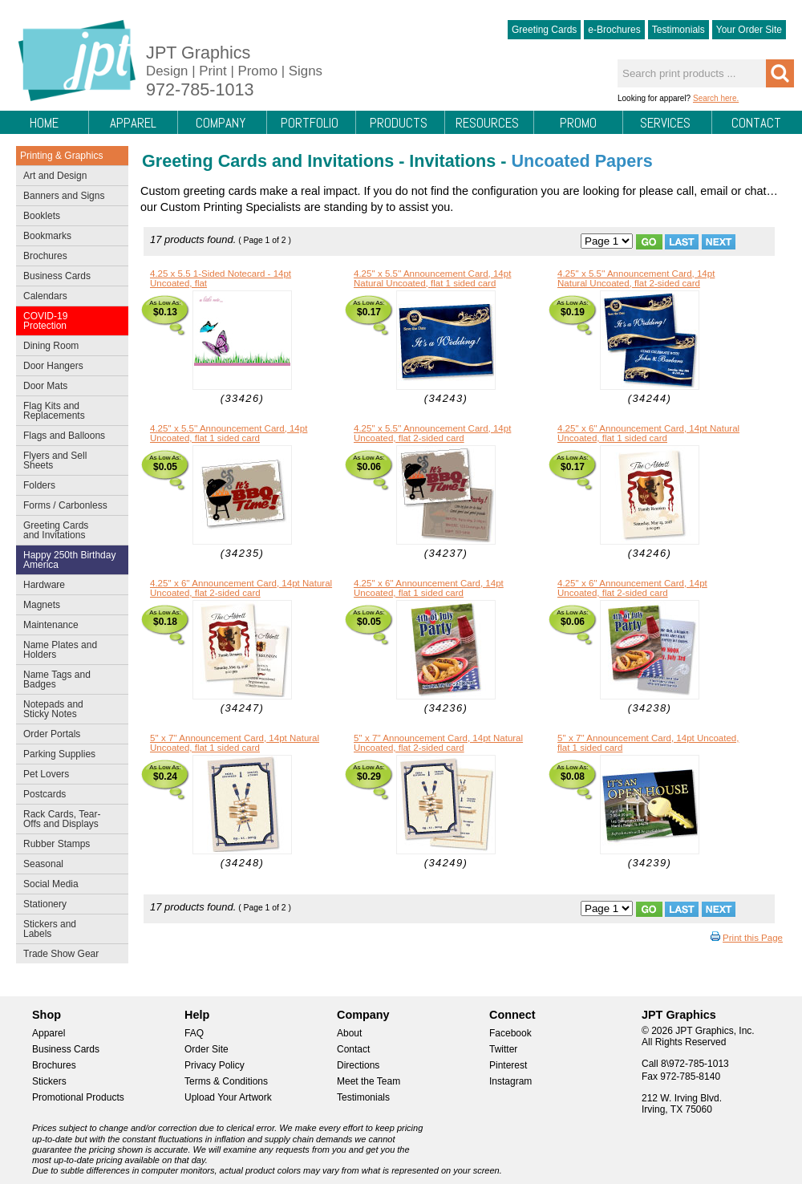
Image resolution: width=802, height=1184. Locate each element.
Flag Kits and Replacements (68, 410)
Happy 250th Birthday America (69, 559)
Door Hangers (68, 367)
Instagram (510, 1081)
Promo (578, 123)
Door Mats (68, 387)
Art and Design (68, 177)
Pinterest (508, 1065)
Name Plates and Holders (60, 649)
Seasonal (68, 865)
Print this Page (753, 938)
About (349, 1033)
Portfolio (309, 123)
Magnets (41, 604)
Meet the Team (368, 1081)
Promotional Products (78, 1097)
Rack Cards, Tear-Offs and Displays (68, 819)
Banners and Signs (68, 197)
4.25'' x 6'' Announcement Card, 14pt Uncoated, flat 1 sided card (429, 588)
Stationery (68, 905)
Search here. (716, 98)
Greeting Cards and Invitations (68, 530)
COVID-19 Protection (68, 320)
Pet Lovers (68, 775)
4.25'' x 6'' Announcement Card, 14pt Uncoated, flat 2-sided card (632, 588)
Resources (487, 123)
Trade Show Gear (68, 955)
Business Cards (68, 277)
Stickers (49, 1081)
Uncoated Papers (581, 161)
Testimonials (678, 29)
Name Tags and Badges (68, 679)
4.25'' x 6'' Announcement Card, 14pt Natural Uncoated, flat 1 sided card (648, 433)
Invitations (452, 161)
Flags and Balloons (68, 437)
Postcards (68, 796)
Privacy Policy (214, 1065)
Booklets (41, 215)
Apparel (133, 123)
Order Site (206, 1049)
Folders (68, 487)
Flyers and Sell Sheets (68, 460)
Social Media (68, 885)
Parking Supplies (68, 755)
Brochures (68, 257)
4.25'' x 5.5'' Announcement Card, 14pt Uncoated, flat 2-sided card (432, 433)
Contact (756, 123)
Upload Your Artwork (228, 1097)
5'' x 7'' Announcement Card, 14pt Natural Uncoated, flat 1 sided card (234, 742)
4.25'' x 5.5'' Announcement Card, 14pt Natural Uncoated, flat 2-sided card (636, 278)
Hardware (44, 584)
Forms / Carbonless (65, 505)
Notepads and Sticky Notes (68, 709)
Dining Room (68, 347)
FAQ (194, 1033)
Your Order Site (749, 29)
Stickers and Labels (68, 928)
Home (44, 123)
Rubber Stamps (56, 843)
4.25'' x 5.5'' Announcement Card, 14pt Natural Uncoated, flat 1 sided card (432, 278)
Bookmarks (47, 235)
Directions (358, 1065)
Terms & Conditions (226, 1081)
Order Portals (51, 734)
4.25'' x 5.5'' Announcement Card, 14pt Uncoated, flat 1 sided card (228, 433)
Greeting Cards (544, 29)
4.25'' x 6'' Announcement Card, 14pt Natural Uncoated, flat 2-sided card (241, 588)
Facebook (510, 1033)
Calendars (45, 296)
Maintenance (68, 626)
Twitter (503, 1049)
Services (665, 123)
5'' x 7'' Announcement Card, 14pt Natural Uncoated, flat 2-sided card (438, 742)
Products (398, 123)
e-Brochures (614, 29)
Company (220, 123)
